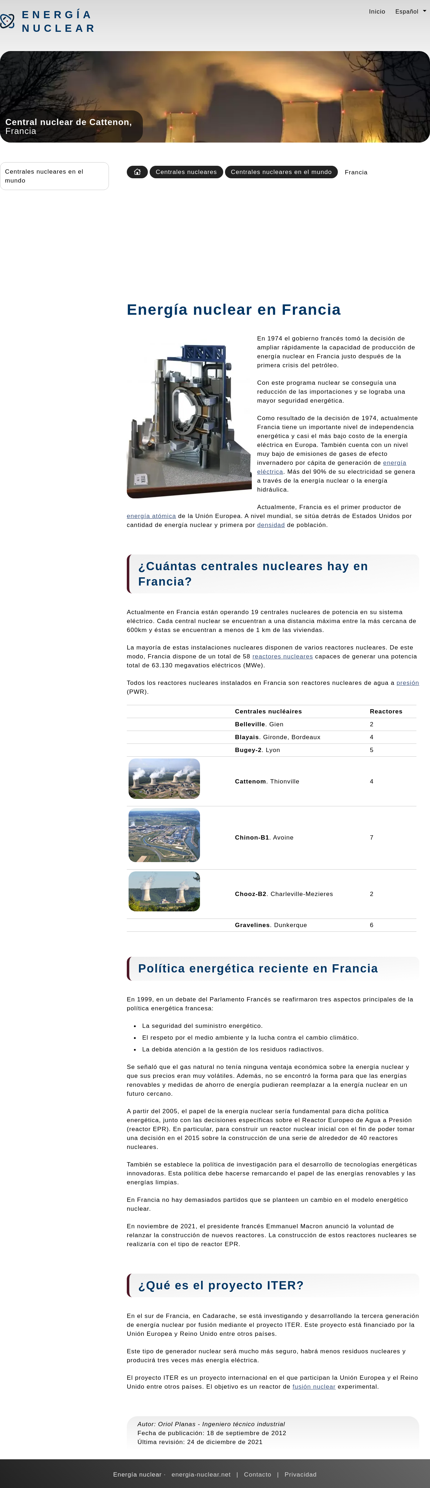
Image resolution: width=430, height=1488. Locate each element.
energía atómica (151, 515)
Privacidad (301, 1474)
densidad (271, 524)
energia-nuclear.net (201, 1474)
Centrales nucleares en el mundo (44, 176)
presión (407, 682)
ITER (281, 1285)
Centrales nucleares (186, 171)
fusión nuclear (314, 1386)
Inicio (377, 11)
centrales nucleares (262, 566)
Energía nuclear (59, 21)
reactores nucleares (282, 656)
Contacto (257, 1474)
